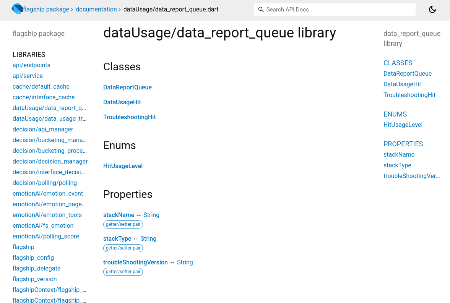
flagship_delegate (36, 268)
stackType (117, 238)
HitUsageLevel (123, 166)
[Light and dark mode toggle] (432, 9)
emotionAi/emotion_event (48, 193)
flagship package (46, 9)
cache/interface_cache (44, 97)
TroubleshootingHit (129, 117)
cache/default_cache (41, 86)
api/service (28, 75)
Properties (403, 144)
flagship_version (35, 279)
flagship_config (33, 257)
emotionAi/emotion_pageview (53, 204)
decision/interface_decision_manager (64, 172)
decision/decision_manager (50, 161)
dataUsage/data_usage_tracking (57, 118)
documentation (96, 9)
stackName (118, 215)
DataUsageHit (122, 102)
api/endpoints (31, 65)
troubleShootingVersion (135, 262)
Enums (395, 114)
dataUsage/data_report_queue (54, 108)
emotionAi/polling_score (46, 236)
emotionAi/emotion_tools (47, 215)
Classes (398, 63)
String (151, 215)
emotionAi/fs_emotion (43, 225)
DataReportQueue (127, 87)
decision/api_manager (43, 129)
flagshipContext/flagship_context (58, 289)
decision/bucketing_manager (52, 140)
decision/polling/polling (45, 182)
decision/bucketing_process (51, 150)
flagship (23, 247)
